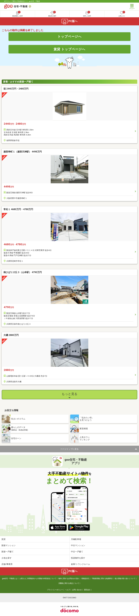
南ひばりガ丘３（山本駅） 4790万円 (22, 272)
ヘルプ (67, 590)
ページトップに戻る (69, 449)
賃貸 (3, 539)
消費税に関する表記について (68, 583)
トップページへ (70, 36)
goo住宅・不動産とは (9, 579)
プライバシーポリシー (55, 590)
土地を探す (6, 558)
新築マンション (8, 545)
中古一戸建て (77, 551)
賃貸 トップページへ (69, 49)
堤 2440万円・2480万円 (15, 88)
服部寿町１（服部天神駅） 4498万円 (22, 151)
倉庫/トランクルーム (80, 564)
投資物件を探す (78, 558)
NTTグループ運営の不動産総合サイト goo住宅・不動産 (22, 1)
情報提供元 (85, 579)
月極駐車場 (76, 539)
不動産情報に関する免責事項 (102, 579)
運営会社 (87, 590)
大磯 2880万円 (11, 335)
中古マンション (78, 545)
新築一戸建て (7, 551)
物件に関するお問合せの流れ (68, 579)
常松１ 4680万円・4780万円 (18, 209)
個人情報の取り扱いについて (125, 579)
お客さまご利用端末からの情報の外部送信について (38, 579)
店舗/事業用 (6, 564)
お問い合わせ (77, 590)
